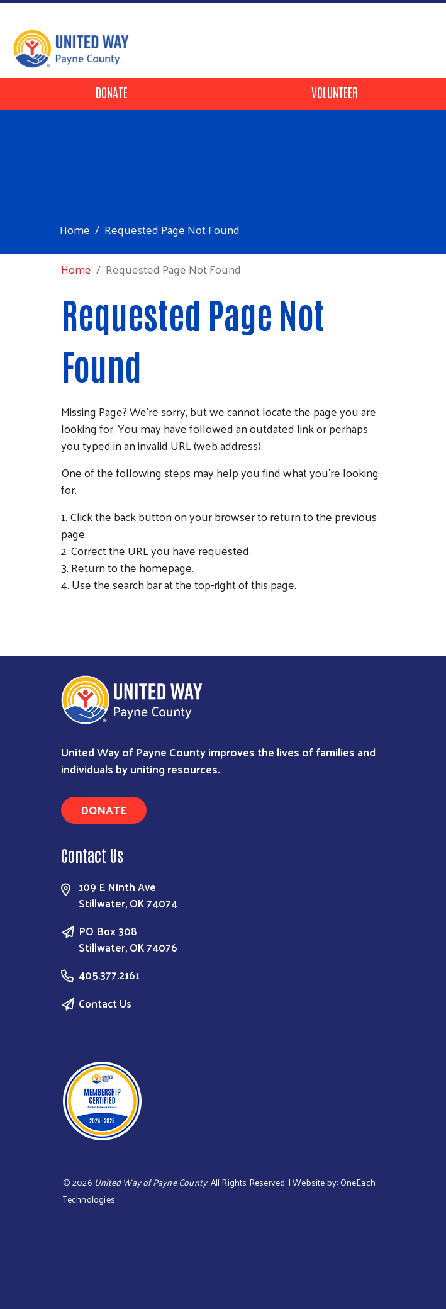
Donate (112, 92)
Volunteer (334, 92)
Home (75, 229)
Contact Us (105, 1003)
